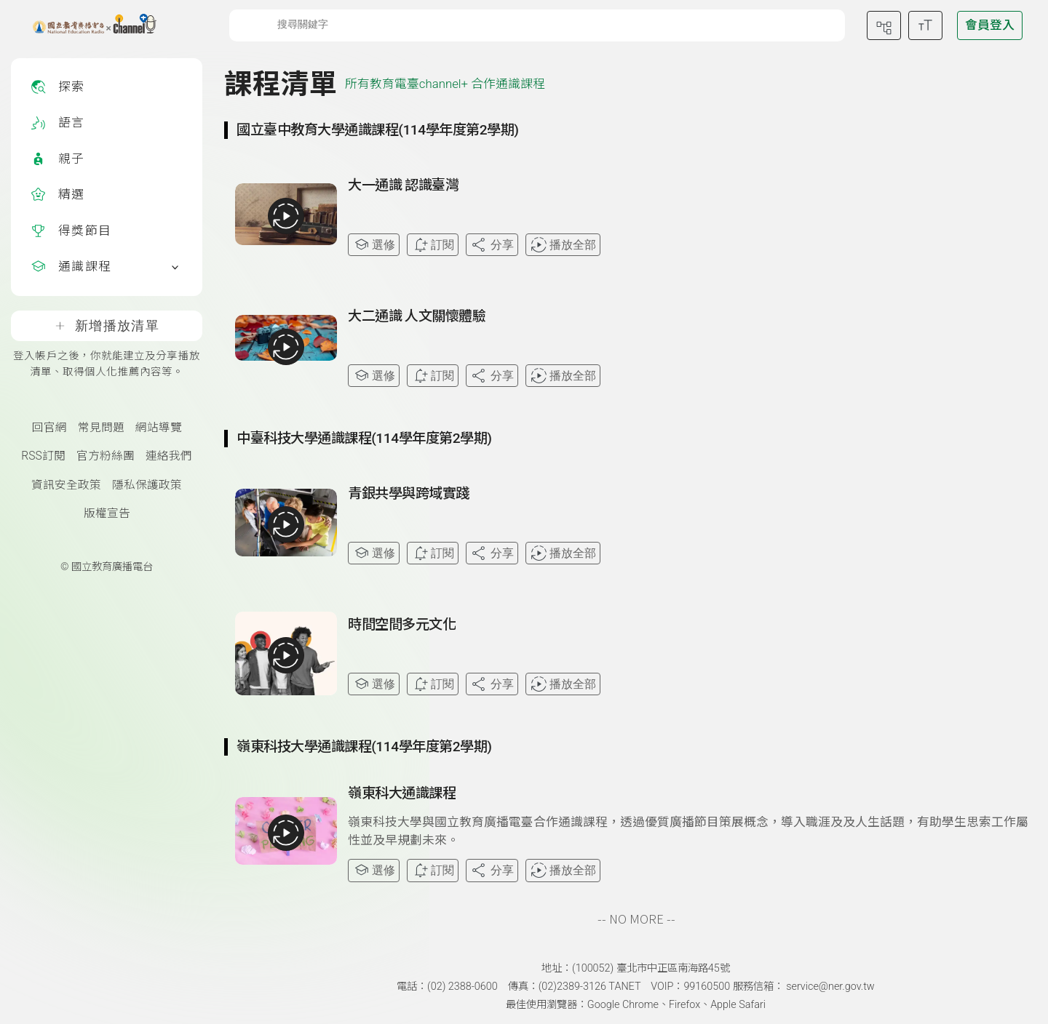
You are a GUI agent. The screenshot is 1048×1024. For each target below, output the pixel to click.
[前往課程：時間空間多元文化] (402, 628)
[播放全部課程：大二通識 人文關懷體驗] (286, 347)
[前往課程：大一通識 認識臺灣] (403, 188)
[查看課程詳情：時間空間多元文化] (690, 658)
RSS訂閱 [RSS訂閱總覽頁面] (43, 456)
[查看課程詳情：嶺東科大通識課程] (690, 833)
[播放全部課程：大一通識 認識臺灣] (286, 216)
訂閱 (432, 245)
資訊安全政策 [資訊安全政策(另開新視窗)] (66, 485)
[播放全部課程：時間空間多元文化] (286, 655)
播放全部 (563, 245)
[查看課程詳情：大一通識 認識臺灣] (690, 219)
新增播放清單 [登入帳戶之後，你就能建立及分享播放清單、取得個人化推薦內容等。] (106, 326)
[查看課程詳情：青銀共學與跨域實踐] (690, 528)
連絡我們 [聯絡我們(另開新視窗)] (169, 456)
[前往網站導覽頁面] (884, 25)
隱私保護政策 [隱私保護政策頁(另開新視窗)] (147, 485)
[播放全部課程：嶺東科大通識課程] (286, 833)
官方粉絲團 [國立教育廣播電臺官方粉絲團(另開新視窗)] (105, 456)
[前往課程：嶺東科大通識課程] (402, 796)
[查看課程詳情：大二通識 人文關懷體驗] (690, 350)
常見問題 (101, 427)
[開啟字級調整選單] (925, 25)
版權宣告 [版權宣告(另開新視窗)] (107, 513)
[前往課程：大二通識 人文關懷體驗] (417, 319)
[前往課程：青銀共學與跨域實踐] (408, 497)
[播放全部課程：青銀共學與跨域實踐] (286, 524)
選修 (373, 245)
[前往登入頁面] (990, 25)
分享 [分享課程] (491, 245)
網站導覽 (158, 427)
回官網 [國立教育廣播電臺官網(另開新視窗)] (49, 427)
